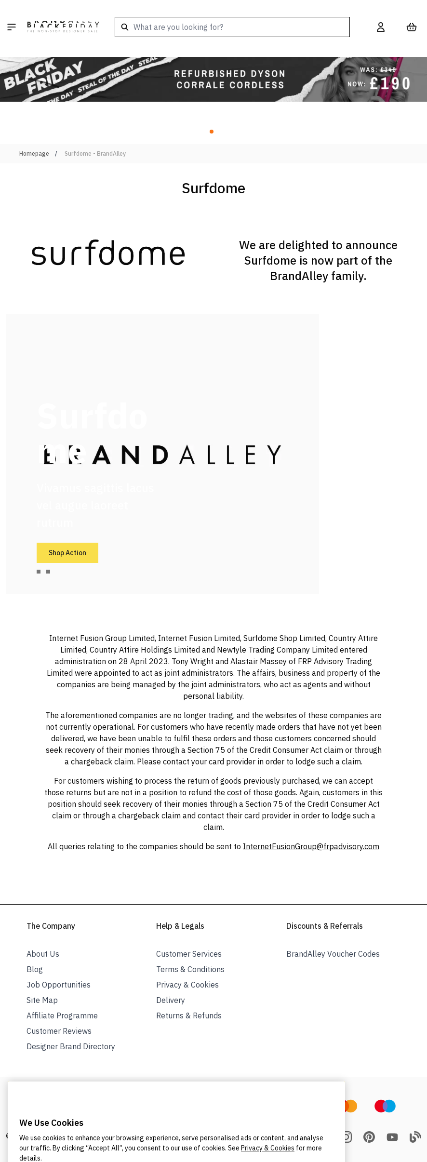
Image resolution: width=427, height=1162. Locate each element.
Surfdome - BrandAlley (95, 153)
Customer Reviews (59, 1031)
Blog (35, 969)
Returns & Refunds (189, 1015)
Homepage (34, 153)
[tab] (38, 572)
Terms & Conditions (190, 969)
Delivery (170, 1000)
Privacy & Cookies (187, 984)
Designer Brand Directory (71, 1046)
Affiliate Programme (62, 1015)
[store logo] (63, 27)
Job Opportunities (59, 984)
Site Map (42, 1000)
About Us (43, 954)
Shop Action (67, 552)
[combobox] (232, 27)
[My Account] (380, 27)
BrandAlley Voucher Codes (333, 954)
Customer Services (189, 954)
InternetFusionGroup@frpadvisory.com (311, 846)
